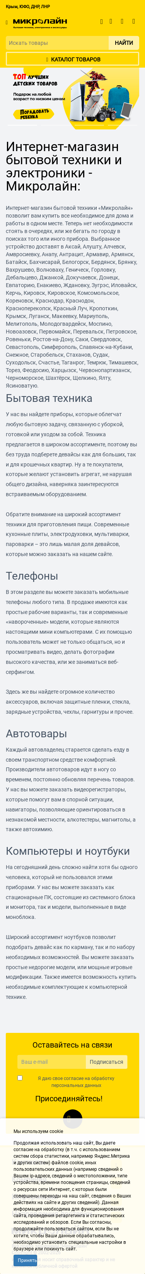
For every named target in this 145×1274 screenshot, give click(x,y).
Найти (124, 43)
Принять (27, 1260)
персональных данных (76, 1085)
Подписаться (106, 1062)
